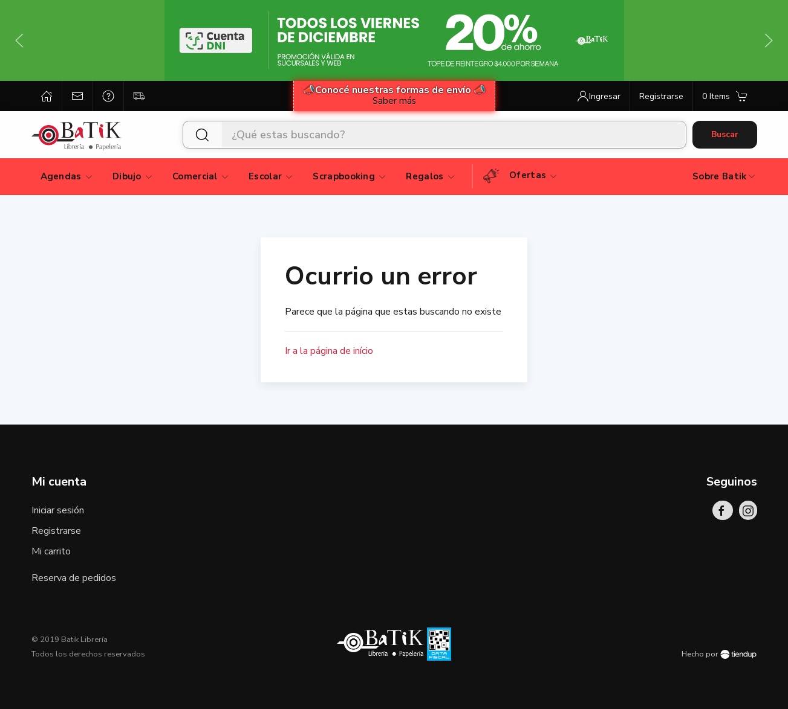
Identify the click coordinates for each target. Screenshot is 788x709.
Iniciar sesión (57, 510)
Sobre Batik (724, 176)
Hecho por (719, 654)
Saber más (394, 101)
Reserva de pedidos (73, 578)
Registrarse (56, 530)
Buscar (724, 134)
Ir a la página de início (329, 351)
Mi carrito (51, 551)
